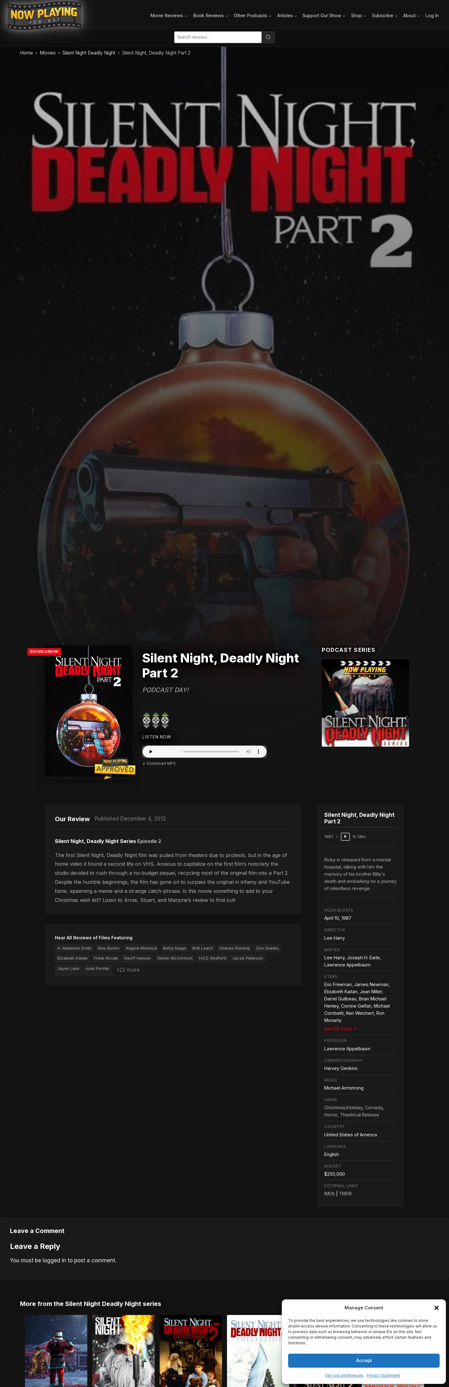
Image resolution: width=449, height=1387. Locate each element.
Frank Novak (106, 958)
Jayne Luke (68, 968)
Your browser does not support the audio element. (204, 751)
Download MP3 (161, 763)
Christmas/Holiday (343, 1107)
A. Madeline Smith (74, 948)
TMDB (345, 1193)
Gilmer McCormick (175, 958)
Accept (364, 1360)
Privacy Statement (383, 1375)
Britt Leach (202, 948)
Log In (432, 15)
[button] (436, 1308)
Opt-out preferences (344, 1375)
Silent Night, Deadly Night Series (95, 841)
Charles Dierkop (234, 948)
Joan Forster (97, 968)
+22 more (128, 970)
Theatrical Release (359, 1114)
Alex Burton (108, 948)
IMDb (329, 1193)
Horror (330, 1114)
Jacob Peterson (247, 958)
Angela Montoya (141, 948)
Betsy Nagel (174, 948)
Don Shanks (267, 948)
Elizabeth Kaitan (72, 958)
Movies (48, 53)
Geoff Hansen (137, 958)
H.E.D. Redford (212, 958)
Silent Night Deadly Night (88, 53)
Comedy (374, 1107)
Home (26, 53)
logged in (54, 1260)
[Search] (268, 37)
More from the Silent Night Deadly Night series (90, 1304)
